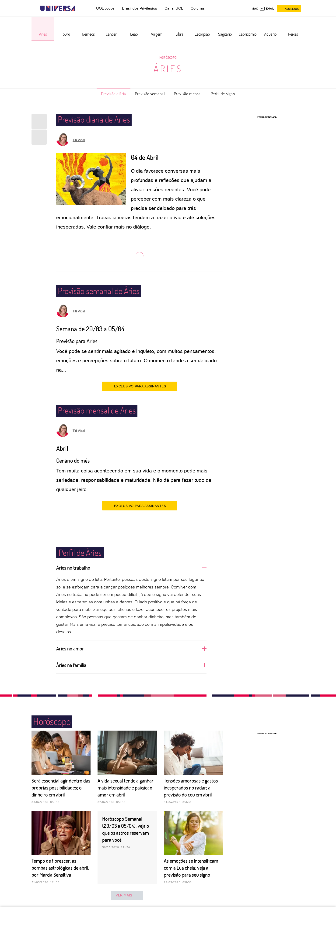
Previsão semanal (150, 93)
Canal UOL (173, 8)
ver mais (127, 895)
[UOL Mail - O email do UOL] (266, 8)
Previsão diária (113, 93)
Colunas (198, 8)
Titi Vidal (79, 140)
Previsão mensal (188, 93)
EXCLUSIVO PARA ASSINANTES (139, 386)
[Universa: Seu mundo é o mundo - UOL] (57, 8)
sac (255, 8)
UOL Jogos (105, 8)
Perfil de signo (223, 93)
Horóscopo (168, 57)
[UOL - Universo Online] (79, 8)
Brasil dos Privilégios (139, 8)
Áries (168, 68)
